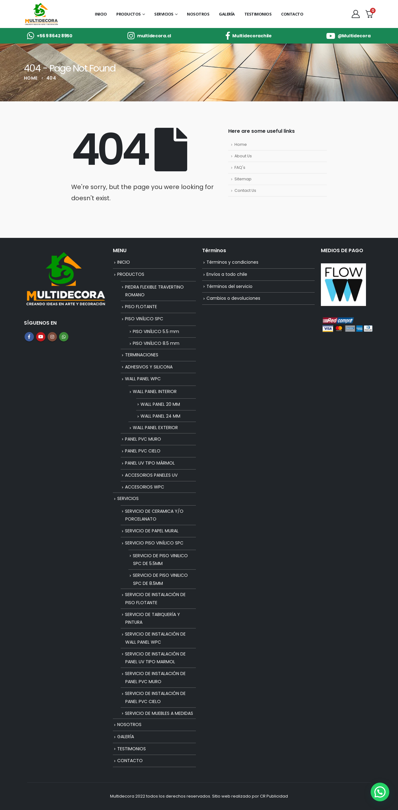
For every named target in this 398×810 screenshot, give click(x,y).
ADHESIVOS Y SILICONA (149, 367)
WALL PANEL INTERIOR (155, 391)
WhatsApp (63, 336)
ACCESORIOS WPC (144, 487)
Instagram (52, 336)
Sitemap (243, 179)
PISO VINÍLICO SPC (144, 319)
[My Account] (355, 14)
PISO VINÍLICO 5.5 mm (156, 331)
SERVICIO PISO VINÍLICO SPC (154, 543)
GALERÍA (227, 14)
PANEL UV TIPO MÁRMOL (150, 463)
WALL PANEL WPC (143, 379)
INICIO (101, 14)
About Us (243, 156)
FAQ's (239, 167)
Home (240, 144)
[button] (380, 792)
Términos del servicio (229, 286)
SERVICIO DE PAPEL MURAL (151, 531)
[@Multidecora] (348, 36)
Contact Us (245, 190)
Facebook (29, 336)
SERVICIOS (164, 14)
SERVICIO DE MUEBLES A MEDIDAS (159, 713)
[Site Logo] (41, 14)
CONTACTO (292, 14)
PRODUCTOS (128, 14)
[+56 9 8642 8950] (50, 36)
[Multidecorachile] (248, 36)
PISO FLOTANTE (141, 306)
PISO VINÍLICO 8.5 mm (156, 343)
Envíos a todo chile (226, 274)
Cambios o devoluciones (233, 298)
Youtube (40, 336)
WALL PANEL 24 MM (160, 416)
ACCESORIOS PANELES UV (151, 475)
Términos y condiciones (232, 262)
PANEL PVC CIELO (142, 451)
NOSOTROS (198, 14)
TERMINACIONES (141, 355)
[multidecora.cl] (149, 36)
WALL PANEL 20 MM (160, 404)
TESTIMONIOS (258, 14)
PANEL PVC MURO (143, 439)
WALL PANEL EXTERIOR (155, 427)
